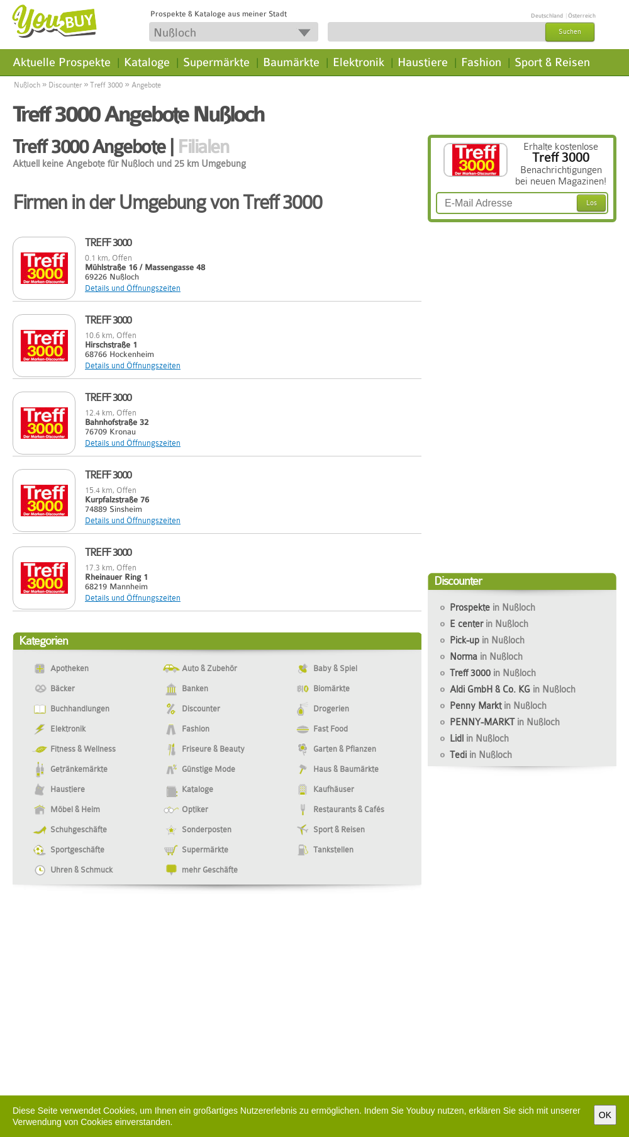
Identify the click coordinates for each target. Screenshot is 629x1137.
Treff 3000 (106, 85)
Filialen (202, 146)
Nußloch (27, 85)
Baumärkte (291, 62)
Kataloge (147, 62)
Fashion (481, 62)
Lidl (479, 738)
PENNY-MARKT (505, 722)
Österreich (582, 16)
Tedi (481, 755)
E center (489, 624)
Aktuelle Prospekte (62, 62)
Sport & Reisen (552, 62)
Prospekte (492, 607)
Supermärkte (216, 62)
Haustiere (423, 62)
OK (605, 1115)
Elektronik (358, 62)
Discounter (65, 85)
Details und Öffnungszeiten (133, 288)
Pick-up (487, 640)
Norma (486, 657)
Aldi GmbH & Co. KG (513, 689)
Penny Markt (498, 706)
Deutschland (547, 16)
